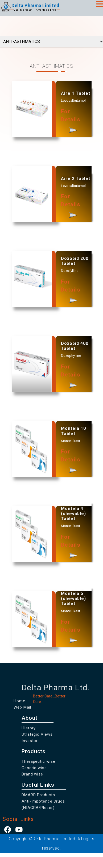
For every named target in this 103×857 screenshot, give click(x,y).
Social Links (18, 819)
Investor (30, 740)
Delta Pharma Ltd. (55, 687)
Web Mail (22, 707)
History (29, 728)
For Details (71, 122)
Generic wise (34, 767)
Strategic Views (37, 734)
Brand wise (32, 774)
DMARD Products (38, 794)
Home (19, 701)
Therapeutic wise (38, 761)
